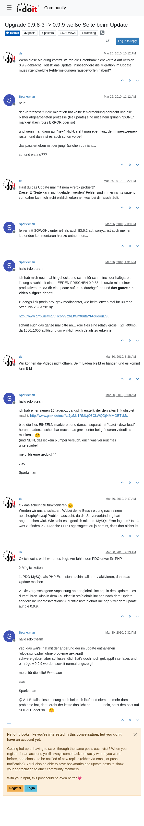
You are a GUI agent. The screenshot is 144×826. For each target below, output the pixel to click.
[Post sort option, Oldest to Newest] (108, 41)
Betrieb (12, 32)
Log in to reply (127, 41)
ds (20, 53)
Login (31, 788)
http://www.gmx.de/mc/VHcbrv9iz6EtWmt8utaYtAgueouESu (64, 316)
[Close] (135, 734)
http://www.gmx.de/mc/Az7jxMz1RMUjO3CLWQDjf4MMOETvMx (79, 416)
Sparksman (27, 96)
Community (55, 7)
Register (15, 788)
